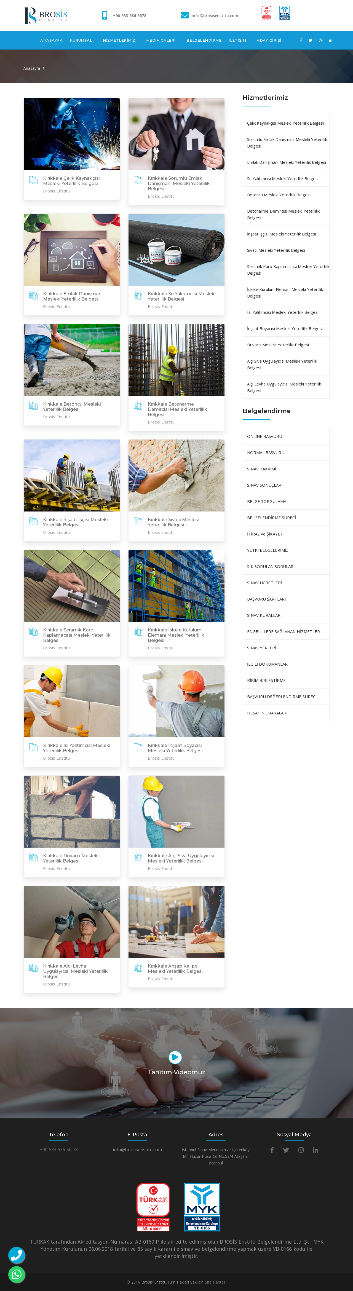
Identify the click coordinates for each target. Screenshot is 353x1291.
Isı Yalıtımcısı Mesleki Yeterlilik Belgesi (283, 312)
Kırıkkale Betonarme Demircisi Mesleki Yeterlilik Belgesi (177, 409)
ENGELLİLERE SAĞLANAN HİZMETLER (283, 631)
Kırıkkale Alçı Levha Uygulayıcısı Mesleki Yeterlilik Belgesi (75, 971)
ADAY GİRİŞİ (269, 40)
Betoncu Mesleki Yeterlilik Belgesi (279, 194)
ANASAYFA (51, 40)
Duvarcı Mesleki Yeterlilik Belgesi (278, 344)
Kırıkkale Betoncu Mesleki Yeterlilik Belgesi (72, 406)
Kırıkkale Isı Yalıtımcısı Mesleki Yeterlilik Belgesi (76, 748)
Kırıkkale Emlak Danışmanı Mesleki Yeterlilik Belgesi (73, 296)
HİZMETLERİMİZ (119, 40)
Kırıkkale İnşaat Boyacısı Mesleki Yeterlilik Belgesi (175, 748)
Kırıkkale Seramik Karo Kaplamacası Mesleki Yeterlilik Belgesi (77, 635)
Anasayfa (31, 68)
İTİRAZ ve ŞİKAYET (265, 534)
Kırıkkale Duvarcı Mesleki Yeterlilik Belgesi (71, 858)
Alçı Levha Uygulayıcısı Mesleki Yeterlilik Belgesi (284, 387)
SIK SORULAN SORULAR (270, 566)
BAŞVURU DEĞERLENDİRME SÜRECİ (282, 696)
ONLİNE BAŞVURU (264, 436)
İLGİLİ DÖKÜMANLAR (267, 664)
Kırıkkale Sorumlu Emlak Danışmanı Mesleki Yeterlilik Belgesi (179, 183)
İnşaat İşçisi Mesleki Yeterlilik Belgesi (281, 234)
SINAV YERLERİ (261, 647)
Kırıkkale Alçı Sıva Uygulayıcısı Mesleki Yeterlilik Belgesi (181, 858)
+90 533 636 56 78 (59, 1150)
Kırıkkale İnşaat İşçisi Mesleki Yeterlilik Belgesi (75, 522)
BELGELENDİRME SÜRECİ (271, 517)
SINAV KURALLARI (264, 615)
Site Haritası (215, 1282)
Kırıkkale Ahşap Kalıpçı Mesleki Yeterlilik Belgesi (175, 968)
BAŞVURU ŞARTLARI (266, 599)
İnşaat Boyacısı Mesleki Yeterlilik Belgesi (285, 328)
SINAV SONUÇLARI (265, 485)
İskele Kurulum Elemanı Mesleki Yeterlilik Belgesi (285, 292)
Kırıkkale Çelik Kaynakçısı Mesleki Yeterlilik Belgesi (71, 181)
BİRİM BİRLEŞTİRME (266, 680)
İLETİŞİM (237, 40)
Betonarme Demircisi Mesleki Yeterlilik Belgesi (283, 214)
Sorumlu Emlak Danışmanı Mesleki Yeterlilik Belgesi (287, 142)
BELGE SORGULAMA (266, 501)
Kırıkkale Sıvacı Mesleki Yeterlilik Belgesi (173, 522)
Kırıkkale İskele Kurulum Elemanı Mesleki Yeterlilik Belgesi (176, 635)
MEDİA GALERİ (161, 40)
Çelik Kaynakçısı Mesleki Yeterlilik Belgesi (285, 123)
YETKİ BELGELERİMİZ (267, 550)
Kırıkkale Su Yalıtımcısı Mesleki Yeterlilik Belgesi (182, 296)
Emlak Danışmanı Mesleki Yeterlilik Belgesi (286, 162)
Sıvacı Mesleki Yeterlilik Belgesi (276, 250)
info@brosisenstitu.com (215, 15)
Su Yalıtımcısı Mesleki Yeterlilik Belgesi (283, 178)
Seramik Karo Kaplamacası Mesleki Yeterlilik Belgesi (288, 270)
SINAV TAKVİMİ (261, 469)
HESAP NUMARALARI (267, 713)
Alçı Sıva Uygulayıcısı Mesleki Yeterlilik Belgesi (282, 364)
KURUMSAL (81, 40)
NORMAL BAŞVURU (265, 452)
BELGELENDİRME (204, 40)
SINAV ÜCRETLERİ (264, 582)
